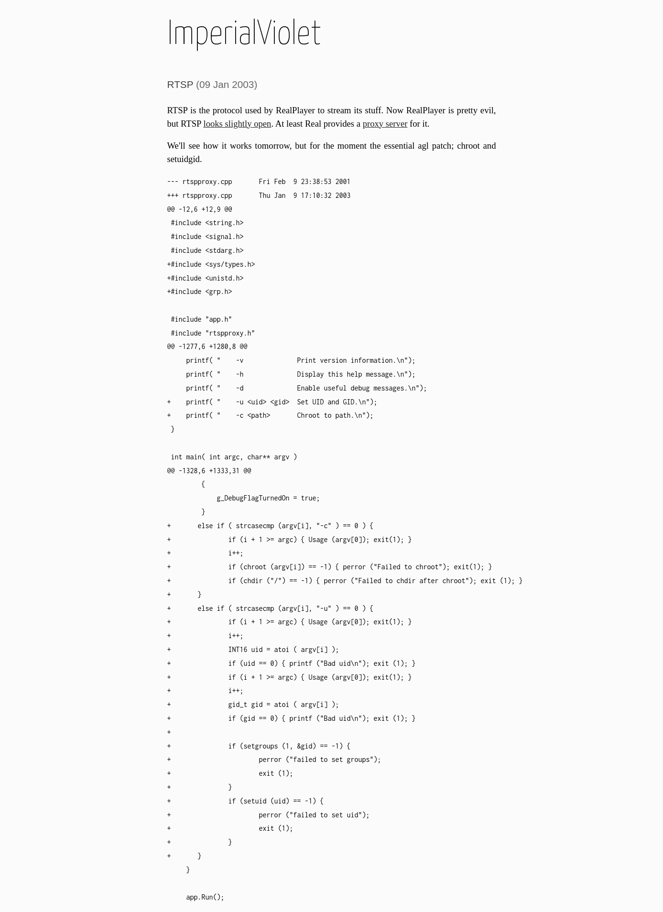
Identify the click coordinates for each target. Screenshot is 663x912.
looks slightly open (237, 124)
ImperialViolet (244, 35)
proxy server (385, 124)
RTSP (180, 84)
